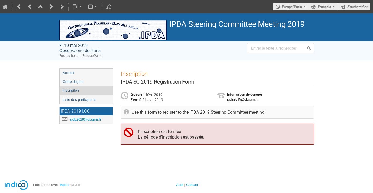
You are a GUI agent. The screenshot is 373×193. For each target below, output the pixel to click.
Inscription (71, 90)
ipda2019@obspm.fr (85, 119)
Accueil (68, 73)
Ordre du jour (73, 82)
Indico (64, 185)
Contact (192, 185)
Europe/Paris (292, 6)
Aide (179, 185)
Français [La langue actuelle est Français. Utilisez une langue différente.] (324, 6)
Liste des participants (79, 100)
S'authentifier (357, 6)
